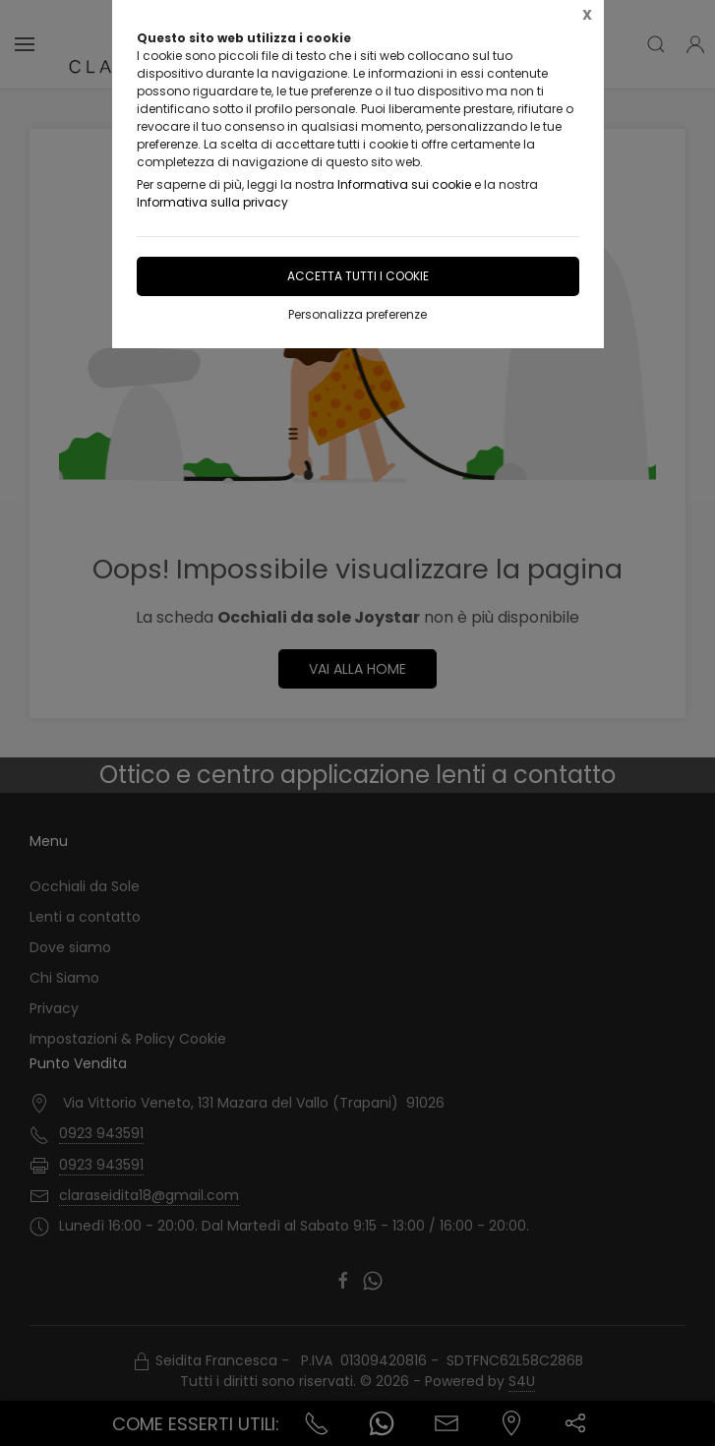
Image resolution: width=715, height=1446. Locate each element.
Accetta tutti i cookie (358, 276)
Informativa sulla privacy (212, 202)
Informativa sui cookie (404, 184)
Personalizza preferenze (357, 314)
